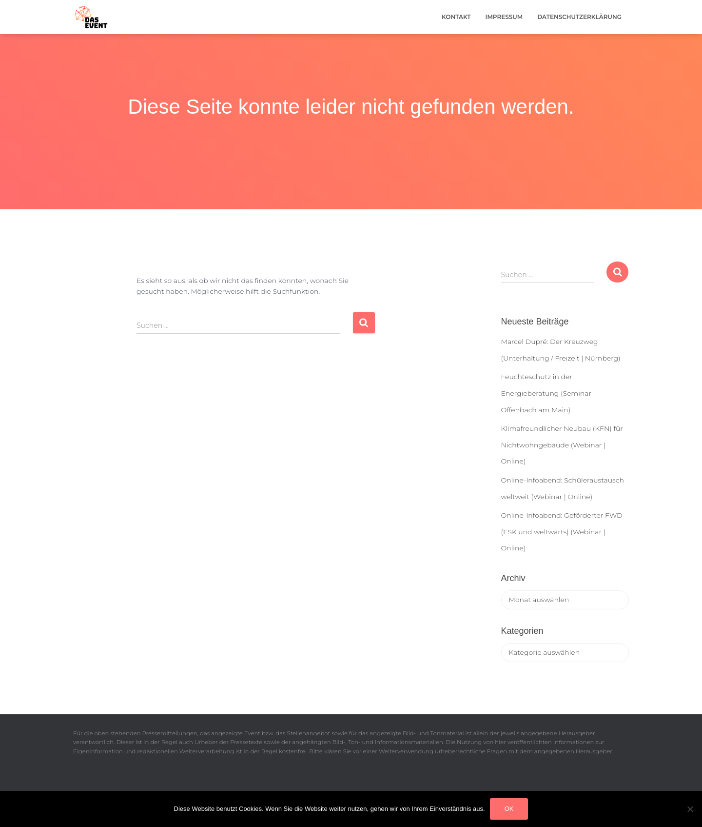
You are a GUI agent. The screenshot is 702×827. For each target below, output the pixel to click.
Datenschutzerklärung (579, 16)
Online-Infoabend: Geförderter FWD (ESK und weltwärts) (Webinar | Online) (562, 531)
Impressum (504, 16)
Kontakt (456, 16)
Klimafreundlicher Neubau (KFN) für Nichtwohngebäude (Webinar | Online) (562, 444)
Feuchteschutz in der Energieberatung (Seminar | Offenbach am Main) (548, 393)
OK (509, 808)
